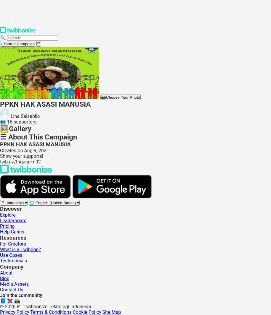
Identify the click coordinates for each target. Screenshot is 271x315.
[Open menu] (38, 44)
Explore (8, 215)
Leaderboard (13, 220)
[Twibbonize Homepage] (18, 32)
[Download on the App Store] (36, 197)
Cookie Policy (87, 312)
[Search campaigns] (32, 38)
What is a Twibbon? (20, 249)
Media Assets (14, 284)
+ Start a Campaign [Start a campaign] (18, 44)
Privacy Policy (14, 312)
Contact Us (11, 290)
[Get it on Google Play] (112, 197)
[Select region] (14, 203)
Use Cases (11, 255)
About (6, 273)
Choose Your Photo (120, 97)
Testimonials (13, 261)
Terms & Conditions (51, 312)
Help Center (12, 232)
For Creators (13, 244)
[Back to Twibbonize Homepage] (26, 172)
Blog (4, 278)
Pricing (7, 226)
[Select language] (54, 203)
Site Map (111, 312)
